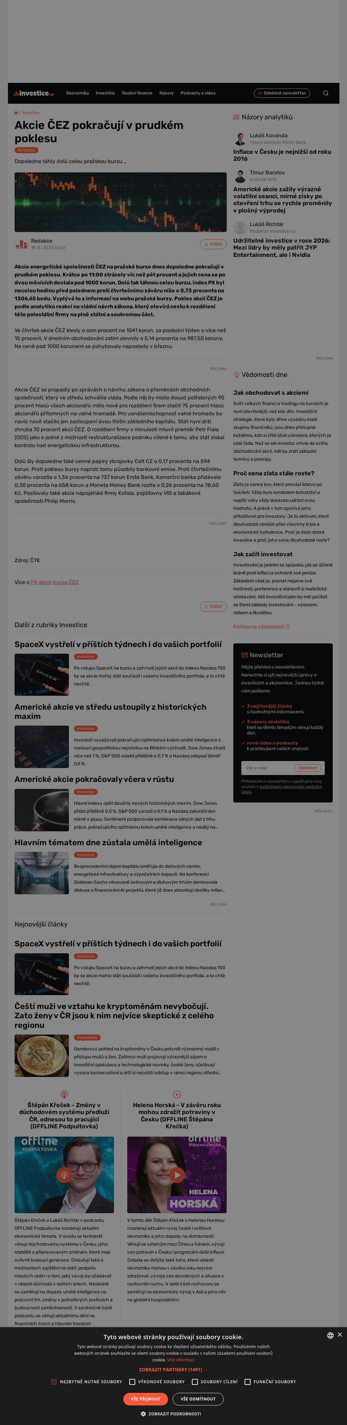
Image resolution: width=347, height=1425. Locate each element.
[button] (173, 1369)
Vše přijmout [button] (145, 1399)
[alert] (173, 712)
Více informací (181, 1360)
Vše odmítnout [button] (198, 1399)
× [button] (339, 1335)
